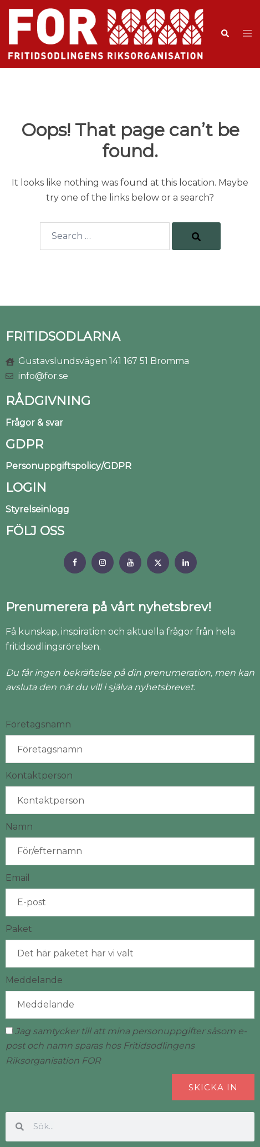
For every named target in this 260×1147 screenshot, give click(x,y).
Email (18, 877)
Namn (19, 826)
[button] (224, 33)
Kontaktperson (39, 775)
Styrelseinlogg (37, 509)
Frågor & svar (34, 422)
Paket (19, 929)
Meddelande (34, 980)
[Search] (196, 236)
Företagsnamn (38, 724)
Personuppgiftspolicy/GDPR (68, 466)
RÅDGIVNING (48, 400)
